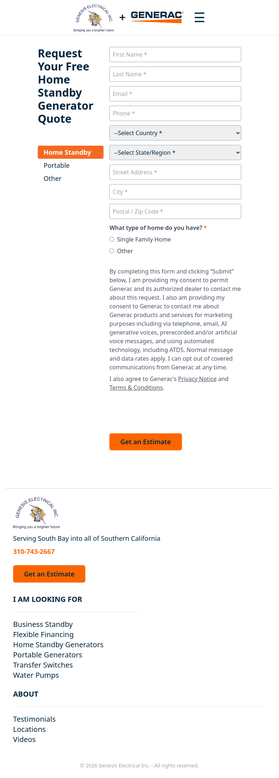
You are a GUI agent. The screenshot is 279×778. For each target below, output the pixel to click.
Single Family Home (144, 239)
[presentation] (164, 410)
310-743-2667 (33, 551)
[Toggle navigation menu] (199, 17)
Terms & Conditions (136, 388)
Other (125, 251)
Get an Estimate (145, 441)
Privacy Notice (197, 379)
